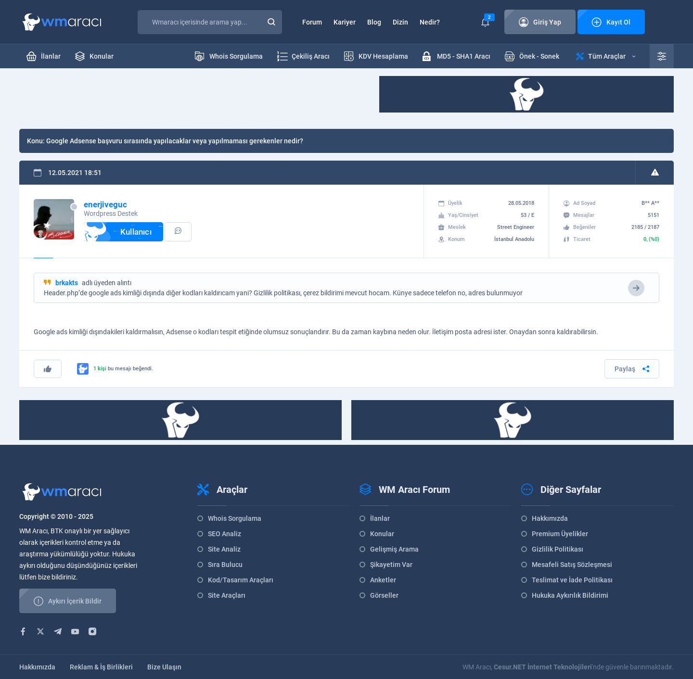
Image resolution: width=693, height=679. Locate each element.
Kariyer (345, 22)
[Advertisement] (194, 97)
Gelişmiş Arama (394, 549)
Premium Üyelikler (560, 534)
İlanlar (380, 518)
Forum (312, 22)
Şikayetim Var (391, 564)
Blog (374, 22)
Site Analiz (224, 549)
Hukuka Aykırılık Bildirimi (570, 595)
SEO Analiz (224, 534)
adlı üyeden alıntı (93, 283)
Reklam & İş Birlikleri (101, 667)
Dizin (400, 22)
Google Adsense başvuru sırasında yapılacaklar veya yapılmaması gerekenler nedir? (174, 141)
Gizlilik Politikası (557, 549)
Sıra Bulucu (225, 564)
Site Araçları (226, 595)
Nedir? (430, 22)
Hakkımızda (550, 518)
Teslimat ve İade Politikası (572, 580)
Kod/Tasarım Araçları (240, 580)
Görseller (384, 595)
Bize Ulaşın (164, 667)
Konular (382, 534)
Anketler (383, 580)
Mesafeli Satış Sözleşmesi (572, 564)
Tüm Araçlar (605, 56)
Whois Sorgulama (234, 518)
